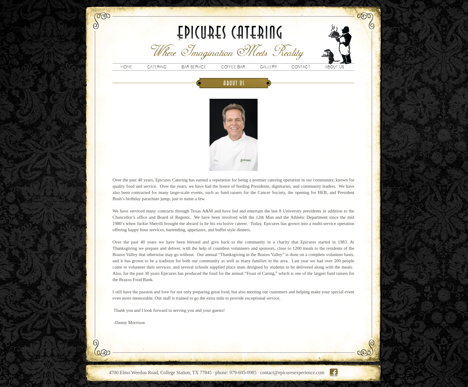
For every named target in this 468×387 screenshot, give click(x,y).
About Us (334, 66)
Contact (301, 66)
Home (126, 66)
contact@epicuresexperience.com (292, 372)
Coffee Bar (233, 66)
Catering (157, 66)
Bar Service (193, 66)
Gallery (268, 66)
